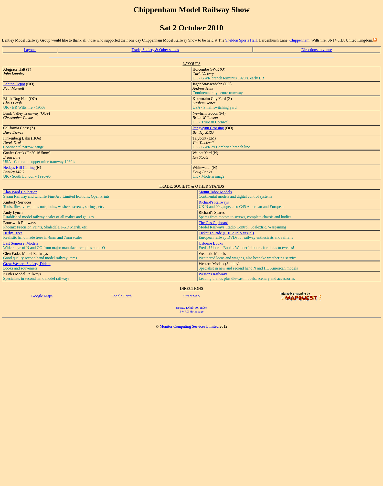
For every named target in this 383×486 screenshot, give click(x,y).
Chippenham (299, 40)
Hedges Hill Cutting (19, 167)
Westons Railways (213, 274)
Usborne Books (211, 243)
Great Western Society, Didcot (27, 264)
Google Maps (42, 296)
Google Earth (121, 296)
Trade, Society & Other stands (155, 50)
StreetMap (191, 296)
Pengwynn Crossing (208, 128)
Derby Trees (12, 233)
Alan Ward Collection (20, 192)
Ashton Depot (14, 84)
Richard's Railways (214, 202)
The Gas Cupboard (213, 223)
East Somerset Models (20, 243)
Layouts (30, 50)
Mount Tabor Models (215, 192)
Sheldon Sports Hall (241, 40)
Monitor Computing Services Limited (189, 326)
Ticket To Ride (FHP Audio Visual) (226, 233)
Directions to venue (316, 50)
